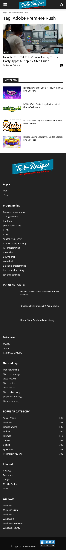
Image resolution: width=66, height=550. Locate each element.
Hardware (7, 221)
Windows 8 (8, 518)
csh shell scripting (11, 274)
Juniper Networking (12, 396)
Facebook (8, 475)
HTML (6, 229)
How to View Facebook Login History (37, 320)
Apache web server (12, 238)
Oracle (6, 348)
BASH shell (8, 252)
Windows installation (13, 523)
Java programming (12, 225)
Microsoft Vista (10, 509)
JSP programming (11, 247)
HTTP (6, 234)
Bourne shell (9, 256)
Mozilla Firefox (10, 484)
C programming (10, 216)
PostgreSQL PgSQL (12, 352)
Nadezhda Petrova (11, 65)
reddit (6, 488)
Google (6, 479)
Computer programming (15, 212)
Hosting (7, 470)
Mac (5, 190)
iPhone (6, 195)
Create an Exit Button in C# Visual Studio (39, 306)
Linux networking (11, 401)
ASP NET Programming (14, 243)
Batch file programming (14, 265)
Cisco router (9, 383)
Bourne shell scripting (13, 270)
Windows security (11, 527)
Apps (6, 52)
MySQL (6, 343)
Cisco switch (9, 387)
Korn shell (8, 261)
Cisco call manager (12, 374)
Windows (7, 505)
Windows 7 (8, 514)
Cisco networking (11, 392)
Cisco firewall (9, 378)
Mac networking (11, 369)
